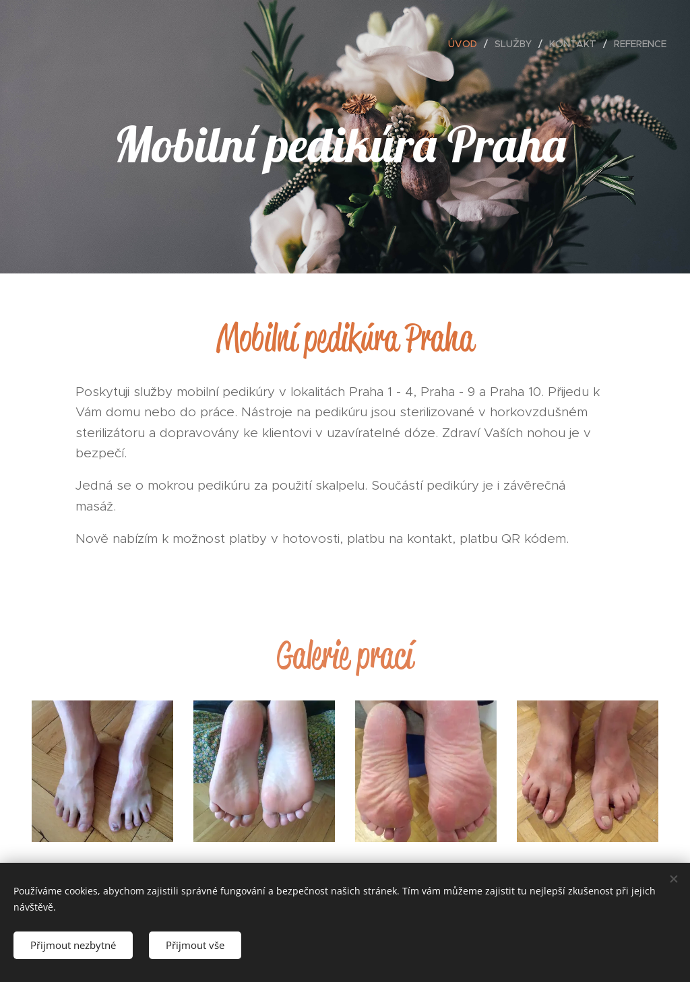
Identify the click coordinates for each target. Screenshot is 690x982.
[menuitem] (466, 44)
